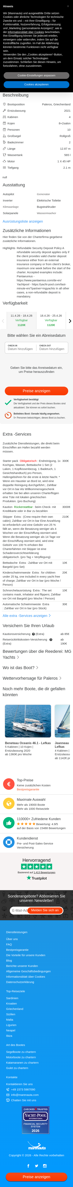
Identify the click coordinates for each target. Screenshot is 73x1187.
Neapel (10, 1030)
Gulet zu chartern (17, 1068)
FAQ (9, 944)
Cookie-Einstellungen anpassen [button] (36, 75)
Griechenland (14, 1008)
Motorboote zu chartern (21, 1057)
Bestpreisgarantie (28, 789)
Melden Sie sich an (45, 910)
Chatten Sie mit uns (21, 1100)
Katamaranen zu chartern (22, 1062)
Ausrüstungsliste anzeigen (23, 221)
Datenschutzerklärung (20, 982)
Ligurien (11, 1025)
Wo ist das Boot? (21, 667)
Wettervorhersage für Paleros (32, 678)
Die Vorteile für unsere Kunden (25, 955)
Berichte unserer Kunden (22, 965)
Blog (9, 960)
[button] (68, 6)
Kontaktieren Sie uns (19, 1084)
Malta (9, 1019)
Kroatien (11, 1003)
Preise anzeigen (36, 391)
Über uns (12, 939)
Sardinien (12, 998)
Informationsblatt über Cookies (25, 976)
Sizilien (10, 1014)
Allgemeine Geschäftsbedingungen (28, 971)
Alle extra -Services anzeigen (27, 616)
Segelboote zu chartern (21, 1051)
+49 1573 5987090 (20, 1089)
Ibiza (9, 1035)
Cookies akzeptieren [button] (36, 84)
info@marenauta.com (22, 1094)
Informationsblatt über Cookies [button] (26, 32)
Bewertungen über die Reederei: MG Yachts (37, 654)
